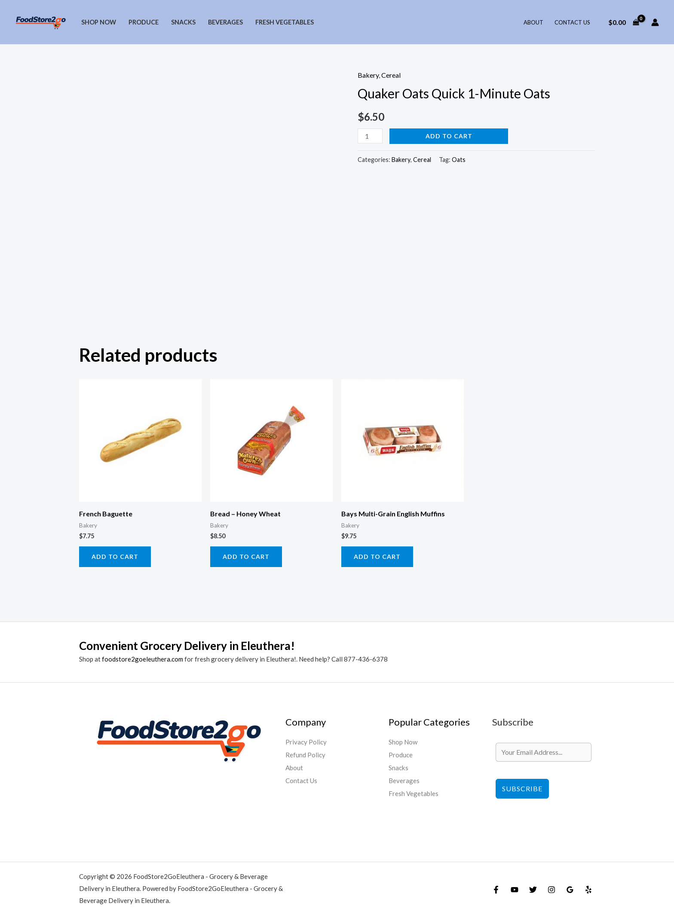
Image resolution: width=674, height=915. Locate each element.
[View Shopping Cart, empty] (623, 22)
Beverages (225, 22)
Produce (144, 22)
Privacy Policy (306, 742)
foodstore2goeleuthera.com (142, 659)
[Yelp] (588, 890)
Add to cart (449, 136)
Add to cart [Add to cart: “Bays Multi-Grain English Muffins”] (377, 556)
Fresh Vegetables (284, 22)
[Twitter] (533, 890)
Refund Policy (305, 754)
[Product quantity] (370, 135)
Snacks (183, 22)
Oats (459, 159)
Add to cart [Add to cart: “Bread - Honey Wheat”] (246, 556)
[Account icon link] (655, 22)
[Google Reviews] (570, 890)
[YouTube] (514, 890)
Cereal (391, 75)
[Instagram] (551, 890)
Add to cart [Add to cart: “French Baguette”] (115, 556)
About (533, 22)
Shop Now (98, 22)
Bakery (368, 75)
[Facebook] (496, 890)
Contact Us (572, 22)
